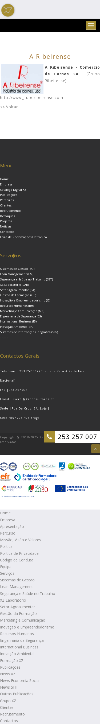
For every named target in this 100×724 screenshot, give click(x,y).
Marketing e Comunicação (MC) (22, 311)
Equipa (5, 566)
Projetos (6, 221)
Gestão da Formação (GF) (18, 295)
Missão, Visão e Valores (20, 539)
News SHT (9, 687)
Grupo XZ (8, 700)
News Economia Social (19, 680)
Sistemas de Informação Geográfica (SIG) (29, 332)
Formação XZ (11, 660)
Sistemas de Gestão (17, 579)
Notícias (5, 226)
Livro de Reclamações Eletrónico (23, 237)
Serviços (7, 573)
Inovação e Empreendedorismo (27, 627)
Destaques (7, 216)
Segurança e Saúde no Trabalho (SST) (26, 279)
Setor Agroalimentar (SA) (17, 290)
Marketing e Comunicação (22, 620)
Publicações (8, 195)
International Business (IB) (18, 321)
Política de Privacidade (19, 553)
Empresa (6, 184)
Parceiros (7, 200)
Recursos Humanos (17, 633)
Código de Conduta (16, 559)
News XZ (7, 673)
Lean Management (16, 586)
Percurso (7, 533)
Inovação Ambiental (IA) (16, 327)
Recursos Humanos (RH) (17, 306)
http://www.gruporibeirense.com (31, 97)
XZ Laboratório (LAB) (14, 285)
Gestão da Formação (18, 613)
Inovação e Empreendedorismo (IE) (25, 300)
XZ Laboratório (13, 600)
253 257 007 (77, 436)
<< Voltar (9, 106)
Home (4, 179)
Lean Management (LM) (16, 274)
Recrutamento (10, 211)
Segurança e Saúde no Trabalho (27, 593)
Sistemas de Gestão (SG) (17, 269)
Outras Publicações (16, 693)
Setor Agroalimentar (17, 606)
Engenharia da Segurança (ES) (21, 316)
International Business (19, 646)
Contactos (7, 232)
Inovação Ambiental (17, 653)
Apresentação (12, 526)
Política (6, 546)
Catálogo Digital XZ (13, 190)
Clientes (5, 205)
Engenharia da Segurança (22, 640)
